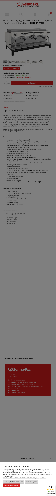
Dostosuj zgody (31, 482)
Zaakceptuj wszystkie (11, 485)
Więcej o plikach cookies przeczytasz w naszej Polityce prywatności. (24, 478)
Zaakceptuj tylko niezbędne (13, 482)
